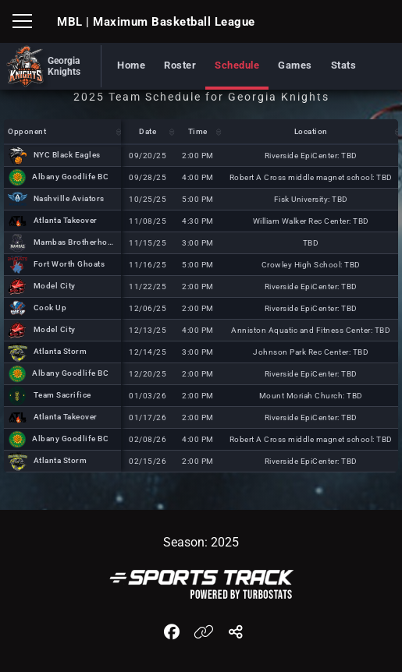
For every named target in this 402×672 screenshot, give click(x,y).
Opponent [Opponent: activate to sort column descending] (27, 131)
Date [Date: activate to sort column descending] (147, 131)
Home (131, 65)
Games (295, 65)
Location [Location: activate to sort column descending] (311, 131)
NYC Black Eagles (67, 154)
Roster (180, 65)
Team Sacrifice (62, 395)
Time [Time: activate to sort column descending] (198, 131)
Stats (344, 65)
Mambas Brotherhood (76, 242)
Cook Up (50, 307)
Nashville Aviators (69, 198)
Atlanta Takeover (66, 220)
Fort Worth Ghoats (69, 264)
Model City (55, 285)
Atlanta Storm (60, 351)
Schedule (237, 65)
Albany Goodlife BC (70, 176)
